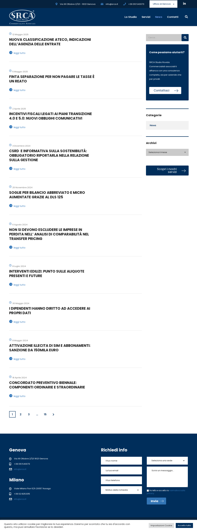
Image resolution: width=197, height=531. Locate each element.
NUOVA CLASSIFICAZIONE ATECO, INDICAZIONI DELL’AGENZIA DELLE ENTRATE (50, 42)
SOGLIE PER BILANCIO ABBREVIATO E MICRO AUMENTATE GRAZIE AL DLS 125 (47, 195)
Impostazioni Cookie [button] (161, 525)
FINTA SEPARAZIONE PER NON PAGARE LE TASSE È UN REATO (51, 79)
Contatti (172, 17)
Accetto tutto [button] (184, 525)
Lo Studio (131, 17)
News (158, 17)
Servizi (146, 17)
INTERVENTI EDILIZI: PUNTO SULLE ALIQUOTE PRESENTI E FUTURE (46, 273)
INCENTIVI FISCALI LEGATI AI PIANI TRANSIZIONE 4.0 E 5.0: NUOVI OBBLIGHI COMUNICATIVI (50, 116)
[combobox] (167, 152)
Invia (157, 501)
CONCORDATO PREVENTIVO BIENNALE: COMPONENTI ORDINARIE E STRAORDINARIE (47, 385)
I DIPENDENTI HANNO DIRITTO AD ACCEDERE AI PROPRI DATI (49, 310)
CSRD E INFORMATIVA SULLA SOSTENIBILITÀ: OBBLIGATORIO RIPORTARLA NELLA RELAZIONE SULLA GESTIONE (49, 155)
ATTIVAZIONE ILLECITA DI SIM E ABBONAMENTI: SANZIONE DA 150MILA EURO (49, 348)
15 (45, 414)
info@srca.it (20, 469)
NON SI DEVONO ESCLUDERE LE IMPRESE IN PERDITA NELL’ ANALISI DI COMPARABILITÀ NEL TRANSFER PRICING (49, 234)
